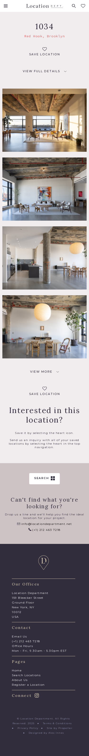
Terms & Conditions (57, 723)
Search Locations (26, 675)
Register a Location (28, 684)
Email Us (19, 636)
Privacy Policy (28, 728)
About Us (20, 680)
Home (17, 670)
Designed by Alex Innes (46, 732)
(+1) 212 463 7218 (44, 530)
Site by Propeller (60, 728)
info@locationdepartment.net (44, 524)
